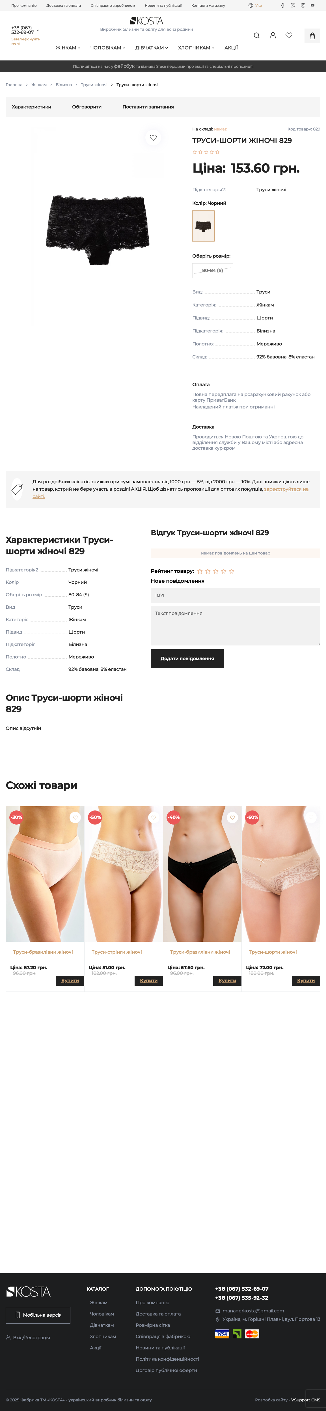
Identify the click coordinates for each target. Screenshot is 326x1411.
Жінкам (68, 48)
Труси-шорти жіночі (273, 952)
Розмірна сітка (153, 1325)
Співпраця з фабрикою (163, 1336)
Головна (14, 84)
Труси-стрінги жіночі (117, 952)
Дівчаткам (151, 48)
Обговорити (87, 107)
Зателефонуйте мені (25, 41)
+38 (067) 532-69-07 (22, 30)
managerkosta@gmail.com (249, 1311)
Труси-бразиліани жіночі (43, 952)
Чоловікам (108, 48)
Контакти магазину (208, 5)
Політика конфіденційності (167, 1359)
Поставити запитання (148, 107)
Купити (70, 980)
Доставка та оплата (63, 5)
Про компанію (23, 5)
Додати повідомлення (187, 658)
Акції (231, 48)
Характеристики (31, 107)
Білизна (64, 84)
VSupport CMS (305, 1400)
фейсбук (124, 66)
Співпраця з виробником (113, 5)
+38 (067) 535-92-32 (241, 1298)
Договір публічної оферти (166, 1370)
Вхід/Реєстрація (28, 1337)
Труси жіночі (94, 84)
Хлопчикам (196, 48)
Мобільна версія (38, 1315)
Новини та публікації (163, 5)
